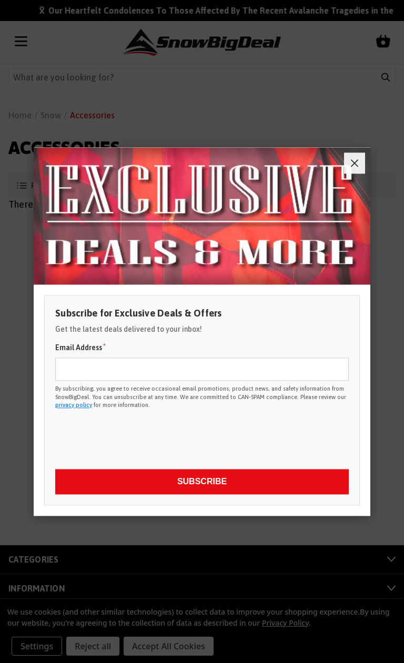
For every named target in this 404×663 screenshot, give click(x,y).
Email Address (80, 347)
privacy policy (73, 405)
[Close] (354, 163)
